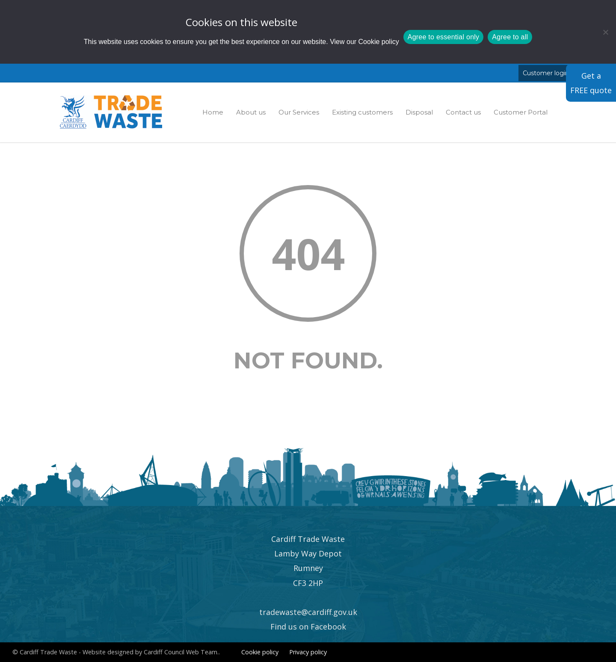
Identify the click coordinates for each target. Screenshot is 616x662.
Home (212, 112)
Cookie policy (378, 41)
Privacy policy (308, 652)
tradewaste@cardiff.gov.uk (308, 612)
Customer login (546, 73)
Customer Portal (521, 112)
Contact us (463, 112)
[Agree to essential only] (605, 32)
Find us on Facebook (308, 626)
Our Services (298, 112)
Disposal (419, 112)
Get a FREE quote (591, 83)
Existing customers (362, 112)
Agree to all (510, 37)
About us (251, 112)
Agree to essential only (444, 37)
